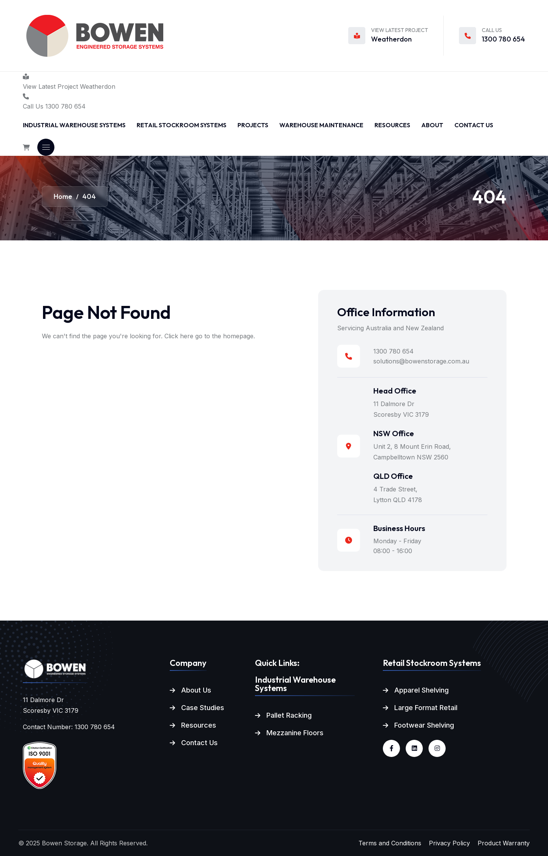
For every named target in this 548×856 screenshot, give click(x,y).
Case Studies (202, 708)
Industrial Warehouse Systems (74, 125)
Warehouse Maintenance (321, 125)
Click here (178, 336)
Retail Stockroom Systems (181, 125)
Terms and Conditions (389, 843)
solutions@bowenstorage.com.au (421, 361)
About (432, 125)
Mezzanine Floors (294, 733)
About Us (196, 690)
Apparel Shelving (421, 690)
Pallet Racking (289, 715)
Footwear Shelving (424, 725)
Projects (252, 125)
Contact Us (473, 125)
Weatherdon (391, 39)
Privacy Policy (449, 843)
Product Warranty (504, 843)
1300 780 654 (503, 39)
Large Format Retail (425, 708)
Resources (392, 125)
